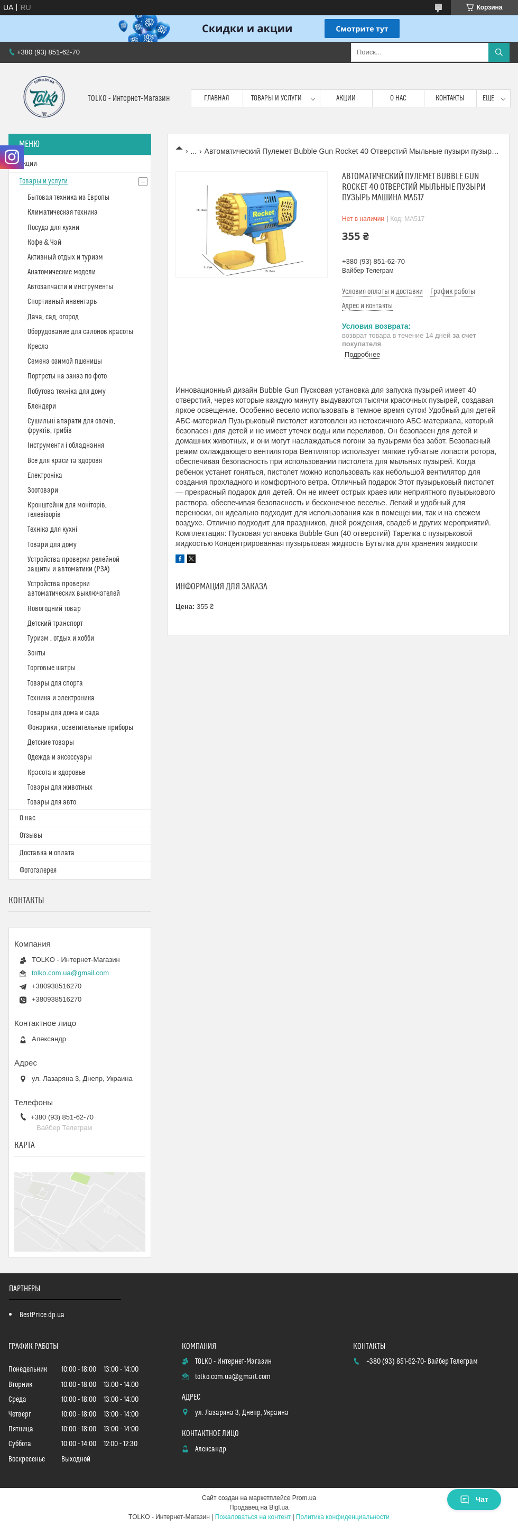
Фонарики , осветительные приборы (80, 728)
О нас (398, 98)
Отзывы (31, 835)
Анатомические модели (61, 272)
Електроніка (44, 475)
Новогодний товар (54, 609)
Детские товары (50, 742)
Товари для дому (52, 545)
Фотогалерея (38, 870)
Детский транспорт (55, 623)
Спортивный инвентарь (62, 302)
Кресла (38, 347)
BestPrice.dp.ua (42, 1315)
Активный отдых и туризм (65, 257)
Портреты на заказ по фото (67, 376)
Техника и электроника (61, 698)
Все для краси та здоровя (64, 461)
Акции (346, 98)
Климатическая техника (62, 212)
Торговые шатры (51, 668)
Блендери (41, 406)
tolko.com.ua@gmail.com (70, 973)
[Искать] (499, 52)
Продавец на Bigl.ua (259, 1507)
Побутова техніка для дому (66, 391)
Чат (474, 1499)
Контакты (450, 98)
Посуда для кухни (53, 228)
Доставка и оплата (47, 853)
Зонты (36, 653)
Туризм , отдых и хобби (60, 638)
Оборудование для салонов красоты (80, 332)
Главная (216, 98)
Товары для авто (51, 802)
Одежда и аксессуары (59, 757)
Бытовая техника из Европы (68, 197)
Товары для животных (59, 787)
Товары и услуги (276, 98)
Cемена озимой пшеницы (64, 361)
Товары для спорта (55, 683)
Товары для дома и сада (63, 713)
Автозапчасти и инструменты (70, 287)
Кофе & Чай (44, 242)
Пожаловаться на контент (253, 1517)
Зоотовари (42, 490)
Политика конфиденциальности (343, 1517)
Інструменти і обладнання (65, 445)
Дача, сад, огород (53, 317)
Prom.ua (304, 1498)
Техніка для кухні (52, 529)
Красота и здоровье (56, 773)
